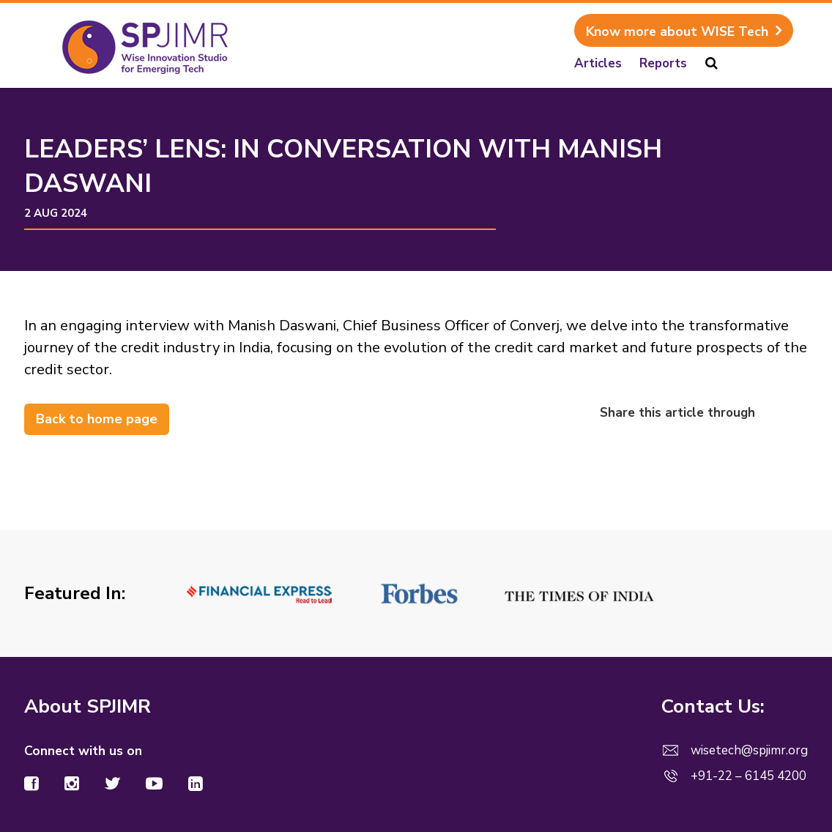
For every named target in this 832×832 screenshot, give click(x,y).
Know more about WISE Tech (677, 31)
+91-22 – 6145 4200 (748, 776)
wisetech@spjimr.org (749, 750)
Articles (598, 63)
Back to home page (96, 419)
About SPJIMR (87, 706)
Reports (663, 63)
